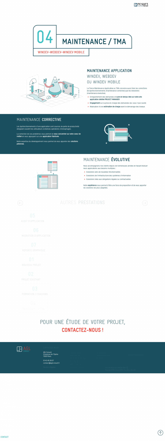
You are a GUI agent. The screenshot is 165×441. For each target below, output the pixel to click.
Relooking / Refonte (77, 367)
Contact (4, 437)
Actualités (100, 358)
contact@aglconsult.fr (51, 363)
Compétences (101, 353)
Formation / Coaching (77, 358)
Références (6, 413)
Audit (4, 398)
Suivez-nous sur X (136, 355)
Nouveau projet (31, 261)
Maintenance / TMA (33, 305)
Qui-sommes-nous (103, 356)
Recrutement (7, 431)
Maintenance (74, 361)
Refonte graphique (33, 247)
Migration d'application (36, 232)
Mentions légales (49, 367)
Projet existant (30, 276)
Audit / (72, 364)
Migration (78, 364)
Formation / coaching (35, 291)
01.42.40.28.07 (48, 361)
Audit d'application (32, 218)
